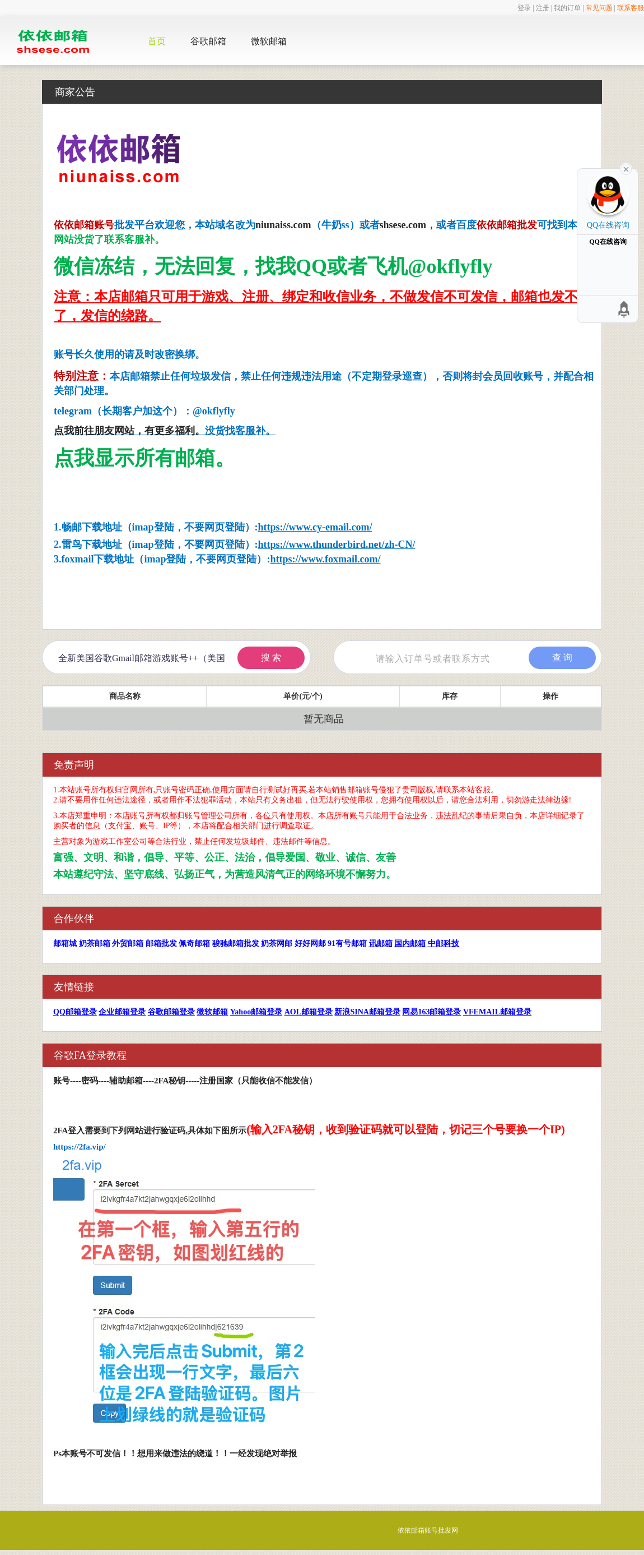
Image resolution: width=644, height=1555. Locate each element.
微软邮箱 (269, 41)
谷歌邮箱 (208, 41)
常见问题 (599, 8)
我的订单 (567, 8)
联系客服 (630, 8)
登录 (524, 8)
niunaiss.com (283, 224)
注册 (542, 8)
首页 (157, 41)
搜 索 (271, 657)
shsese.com (403, 224)
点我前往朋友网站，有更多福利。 (129, 430)
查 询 (562, 657)
